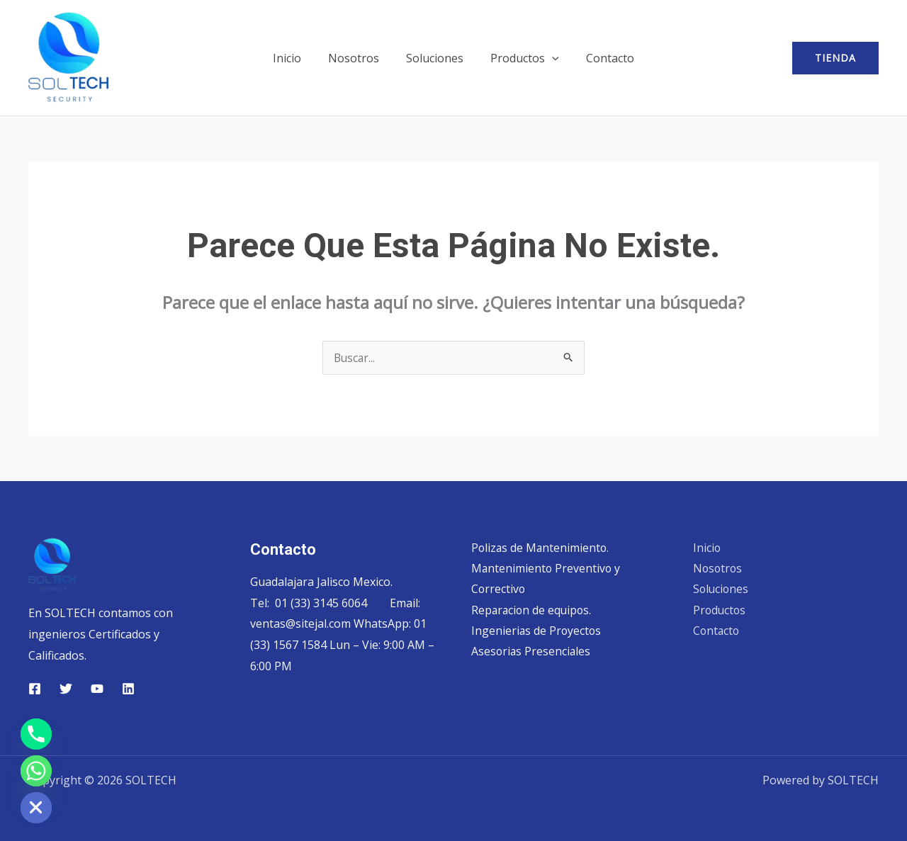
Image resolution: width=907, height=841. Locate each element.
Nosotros (357, 58)
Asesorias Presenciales (531, 652)
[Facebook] (34, 688)
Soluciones (434, 58)
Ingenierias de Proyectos (537, 631)
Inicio (295, 58)
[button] (548, 58)
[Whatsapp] (36, 770)
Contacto (602, 58)
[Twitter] (66, 688)
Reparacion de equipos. (533, 611)
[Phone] (36, 734)
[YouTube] (97, 688)
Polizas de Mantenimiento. (541, 547)
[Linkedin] (128, 688)
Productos (520, 58)
